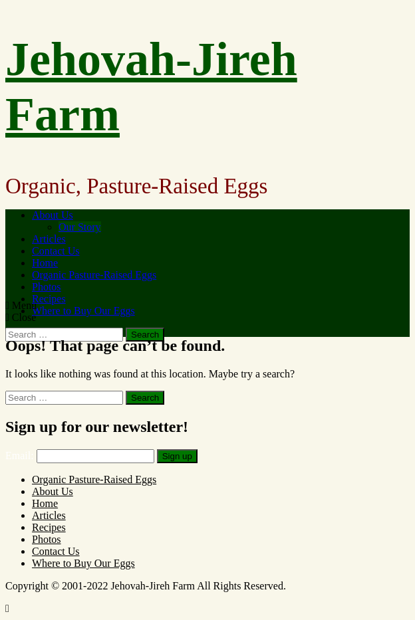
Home (45, 262)
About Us (52, 215)
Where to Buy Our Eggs (83, 310)
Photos (46, 286)
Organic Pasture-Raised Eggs (94, 274)
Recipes (49, 298)
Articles (49, 239)
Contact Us (56, 251)
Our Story (80, 227)
